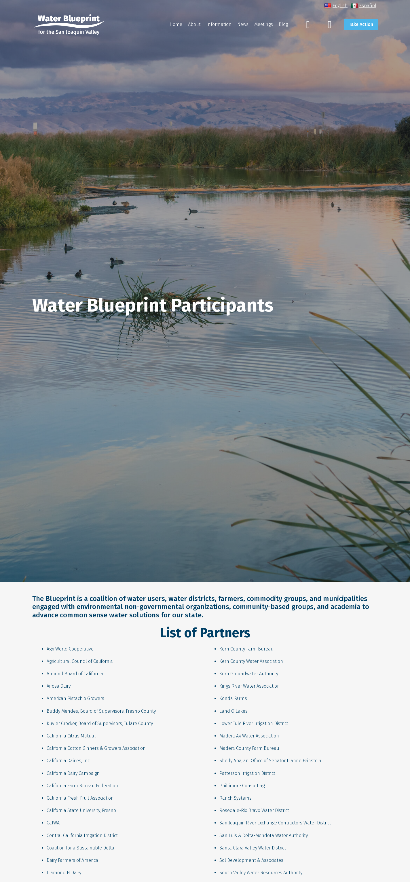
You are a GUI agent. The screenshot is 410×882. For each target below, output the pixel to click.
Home (176, 24)
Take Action (361, 24)
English (336, 6)
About (194, 24)
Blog (283, 24)
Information (218, 24)
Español (363, 6)
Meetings (263, 24)
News (242, 24)
